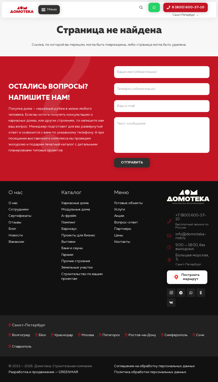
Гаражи (67, 255)
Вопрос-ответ (126, 222)
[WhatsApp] (191, 292)
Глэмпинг (68, 222)
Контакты (122, 242)
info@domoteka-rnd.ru (190, 236)
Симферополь (176, 335)
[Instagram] (171, 292)
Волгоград (21, 335)
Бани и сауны (72, 248)
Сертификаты (20, 216)
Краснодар (63, 335)
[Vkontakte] (171, 302)
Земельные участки (77, 267)
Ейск (42, 335)
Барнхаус (69, 229)
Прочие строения (75, 261)
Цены (118, 235)
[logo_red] (22, 10)
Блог (12, 229)
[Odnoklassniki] (200, 292)
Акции (119, 216)
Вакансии (16, 242)
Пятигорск (111, 335)
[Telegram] (181, 292)
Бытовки (68, 242)
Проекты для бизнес (78, 235)
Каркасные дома (75, 203)
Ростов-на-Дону (142, 335)
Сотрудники (19, 209)
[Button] (154, 7)
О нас (13, 203)
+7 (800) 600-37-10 (190, 217)
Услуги (119, 209)
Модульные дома (75, 209)
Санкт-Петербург (28, 325)
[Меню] (49, 9)
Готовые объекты (128, 203)
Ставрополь (22, 346)
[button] (141, 7)
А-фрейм (68, 216)
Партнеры (122, 229)
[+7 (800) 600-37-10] (171, 222)
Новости (16, 235)
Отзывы (15, 222)
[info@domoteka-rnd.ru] (171, 236)
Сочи (200, 335)
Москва (88, 335)
